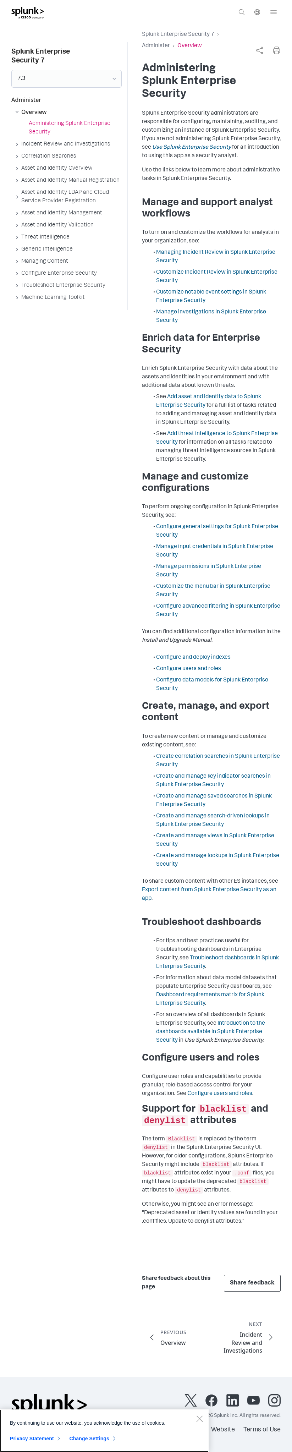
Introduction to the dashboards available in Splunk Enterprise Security (210, 1032)
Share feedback (252, 1283)
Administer (156, 46)
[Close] (199, 1422)
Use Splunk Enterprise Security (191, 147)
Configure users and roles (188, 669)
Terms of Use (262, 1430)
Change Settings (89, 1442)
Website (223, 1430)
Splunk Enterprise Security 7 (178, 35)
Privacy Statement (32, 1442)
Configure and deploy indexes (193, 658)
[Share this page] (259, 50)
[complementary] (259, 50)
